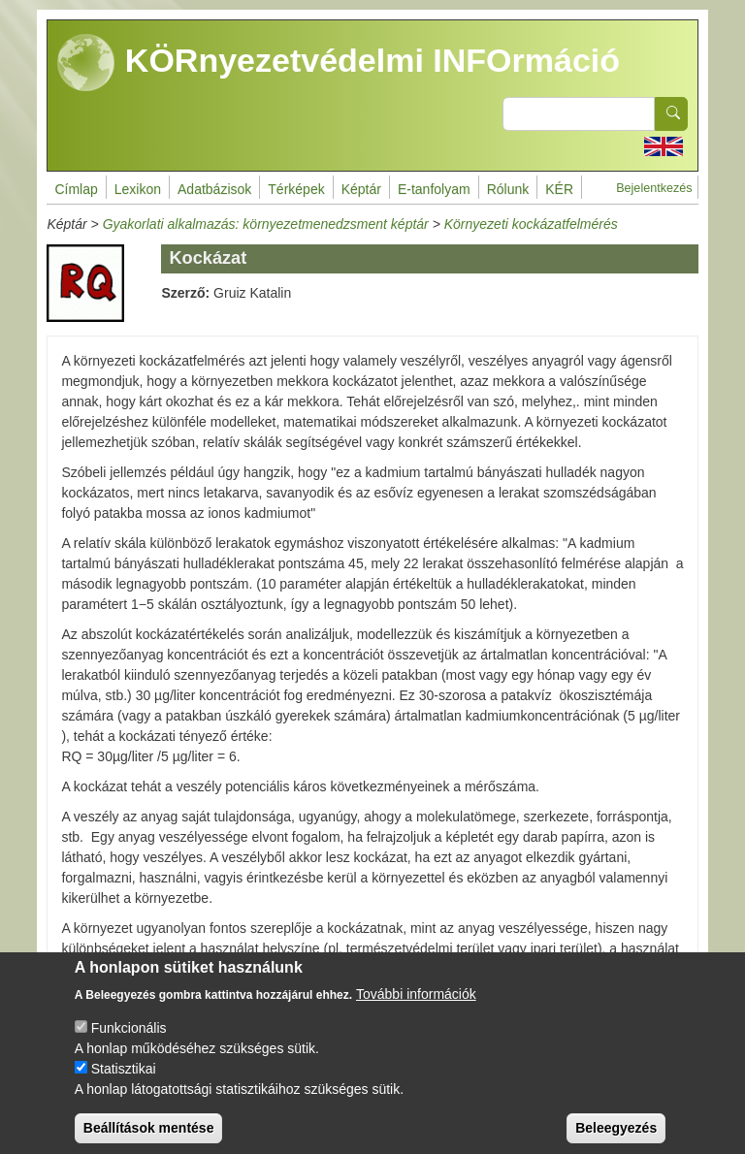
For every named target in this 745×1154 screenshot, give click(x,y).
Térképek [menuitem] (296, 189)
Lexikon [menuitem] (137, 189)
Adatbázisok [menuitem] (214, 189)
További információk (416, 1010)
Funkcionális (129, 1044)
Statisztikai (123, 1085)
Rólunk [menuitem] (508, 189)
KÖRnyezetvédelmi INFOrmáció (338, 63)
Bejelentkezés (654, 188)
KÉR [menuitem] (559, 189)
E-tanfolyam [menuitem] (434, 189)
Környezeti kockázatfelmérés (531, 224)
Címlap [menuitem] (75, 189)
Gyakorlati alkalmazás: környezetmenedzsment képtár (266, 224)
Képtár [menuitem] (361, 189)
